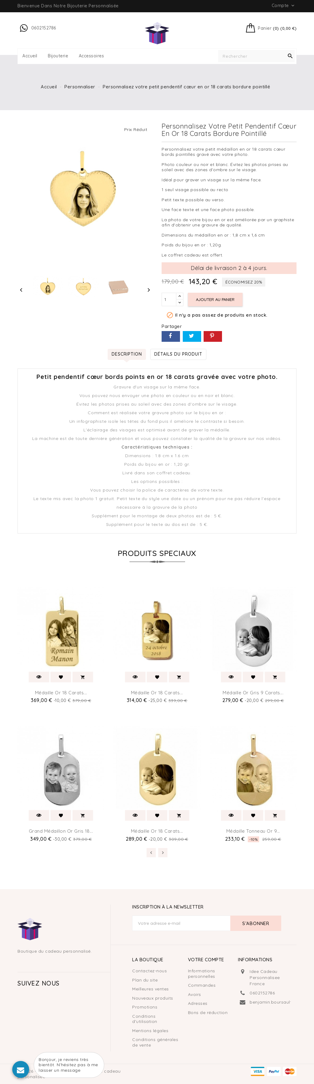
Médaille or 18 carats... (61, 693)
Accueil (29, 56)
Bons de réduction (208, 1012)
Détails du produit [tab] (178, 354)
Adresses (198, 1003)
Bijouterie (58, 56)
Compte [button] (284, 5)
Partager (171, 336)
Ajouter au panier (215, 299)
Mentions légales (150, 1030)
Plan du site (145, 980)
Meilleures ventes (150, 989)
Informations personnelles (201, 973)
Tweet (192, 336)
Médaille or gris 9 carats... (253, 693)
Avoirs (194, 994)
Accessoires (91, 56)
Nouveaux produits (152, 998)
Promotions (144, 1007)
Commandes (202, 985)
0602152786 (262, 993)
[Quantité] (169, 299)
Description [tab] (127, 354)
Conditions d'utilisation (144, 1018)
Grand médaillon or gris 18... (61, 831)
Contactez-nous (149, 971)
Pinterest (213, 336)
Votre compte (206, 959)
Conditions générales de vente (155, 1042)
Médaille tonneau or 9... (253, 831)
